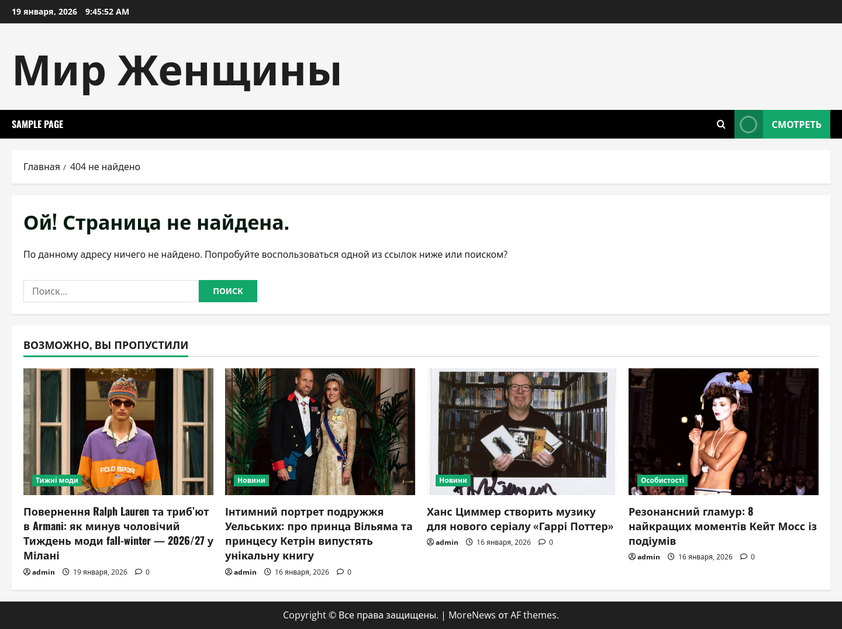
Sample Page (37, 124)
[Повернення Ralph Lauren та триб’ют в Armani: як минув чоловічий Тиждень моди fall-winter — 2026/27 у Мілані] (118, 431)
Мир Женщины (177, 66)
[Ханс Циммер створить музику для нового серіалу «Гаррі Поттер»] (522, 431)
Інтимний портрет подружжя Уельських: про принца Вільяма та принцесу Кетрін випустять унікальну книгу (319, 533)
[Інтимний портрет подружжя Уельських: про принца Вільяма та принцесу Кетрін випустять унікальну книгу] (320, 431)
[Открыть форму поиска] (721, 124)
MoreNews (472, 615)
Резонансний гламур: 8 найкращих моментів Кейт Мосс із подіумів (723, 525)
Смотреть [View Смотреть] (778, 124)
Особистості (662, 480)
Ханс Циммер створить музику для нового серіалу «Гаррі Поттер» (520, 518)
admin (43, 572)
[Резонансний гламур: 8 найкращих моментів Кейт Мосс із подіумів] (724, 431)
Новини (251, 480)
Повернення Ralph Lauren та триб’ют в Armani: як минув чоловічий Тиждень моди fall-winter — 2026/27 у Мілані (118, 533)
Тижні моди (57, 480)
